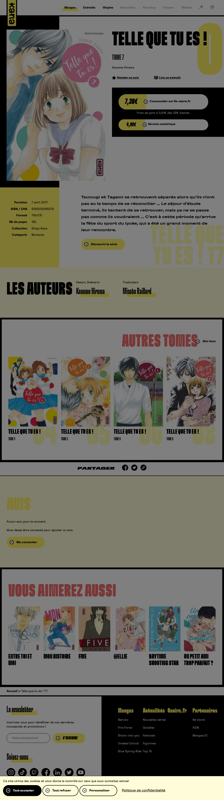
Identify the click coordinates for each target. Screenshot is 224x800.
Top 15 (147, 751)
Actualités (154, 710)
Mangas (125, 710)
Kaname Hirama (123, 67)
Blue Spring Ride (129, 751)
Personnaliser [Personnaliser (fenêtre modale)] (99, 790)
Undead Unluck (128, 743)
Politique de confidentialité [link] (143, 790)
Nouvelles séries (154, 719)
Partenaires (204, 710)
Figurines (149, 743)
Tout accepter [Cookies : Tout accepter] (23, 790)
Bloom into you (129, 735)
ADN (195, 727)
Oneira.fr (177, 710)
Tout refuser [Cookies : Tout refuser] (61, 790)
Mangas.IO (199, 735)
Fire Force (125, 727)
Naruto (123, 719)
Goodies (148, 727)
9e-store (198, 719)
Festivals (149, 735)
